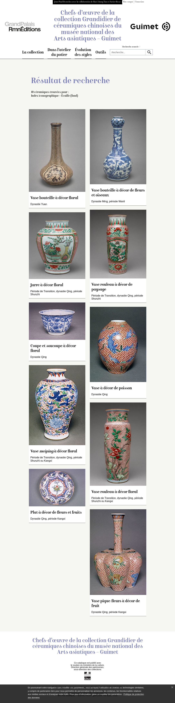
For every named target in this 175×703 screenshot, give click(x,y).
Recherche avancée (131, 46)
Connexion (139, 2)
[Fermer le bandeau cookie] (172, 687)
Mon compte (128, 2)
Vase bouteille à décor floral (54, 198)
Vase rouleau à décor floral (114, 492)
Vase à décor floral (53, 452)
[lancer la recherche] (149, 52)
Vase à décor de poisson (111, 388)
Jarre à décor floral (46, 285)
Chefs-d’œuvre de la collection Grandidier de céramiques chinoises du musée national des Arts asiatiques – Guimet (88, 26)
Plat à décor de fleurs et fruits (56, 513)
